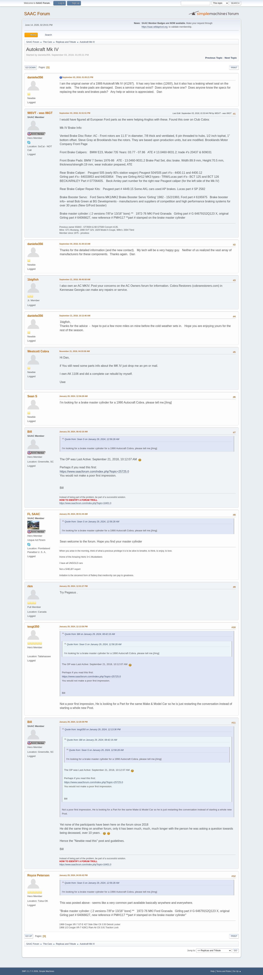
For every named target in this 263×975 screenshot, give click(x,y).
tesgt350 (33, 626)
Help (213, 971)
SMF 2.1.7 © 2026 (30, 971)
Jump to (191, 950)
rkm (30, 586)
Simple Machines (46, 971)
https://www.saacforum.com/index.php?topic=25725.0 (94, 471)
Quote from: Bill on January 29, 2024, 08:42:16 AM (90, 634)
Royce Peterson (38, 875)
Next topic (231, 57)
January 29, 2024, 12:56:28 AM (73, 396)
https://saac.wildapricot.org (154, 27)
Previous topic (213, 57)
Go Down (30, 67)
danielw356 (35, 77)
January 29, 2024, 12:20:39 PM (73, 722)
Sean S (32, 396)
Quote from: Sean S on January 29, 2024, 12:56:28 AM (92, 439)
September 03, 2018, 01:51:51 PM (74, 113)
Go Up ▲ (237, 971)
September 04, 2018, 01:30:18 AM (74, 244)
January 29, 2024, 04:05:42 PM (73, 875)
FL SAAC (33, 514)
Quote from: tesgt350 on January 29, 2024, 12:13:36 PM (93, 729)
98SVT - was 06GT (40, 113)
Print (234, 67)
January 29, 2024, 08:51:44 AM (73, 514)
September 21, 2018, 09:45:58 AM (74, 279)
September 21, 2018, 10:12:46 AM (74, 316)
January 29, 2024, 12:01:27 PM (73, 586)
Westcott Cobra (38, 351)
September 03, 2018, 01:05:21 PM (77, 77)
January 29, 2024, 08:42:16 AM (73, 432)
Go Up (28, 936)
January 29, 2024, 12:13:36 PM (73, 626)
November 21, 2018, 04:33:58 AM (74, 351)
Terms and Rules (223, 971)
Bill (29, 431)
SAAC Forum (37, 13)
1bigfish (33, 279)
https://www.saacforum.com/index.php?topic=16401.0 (85, 503)
